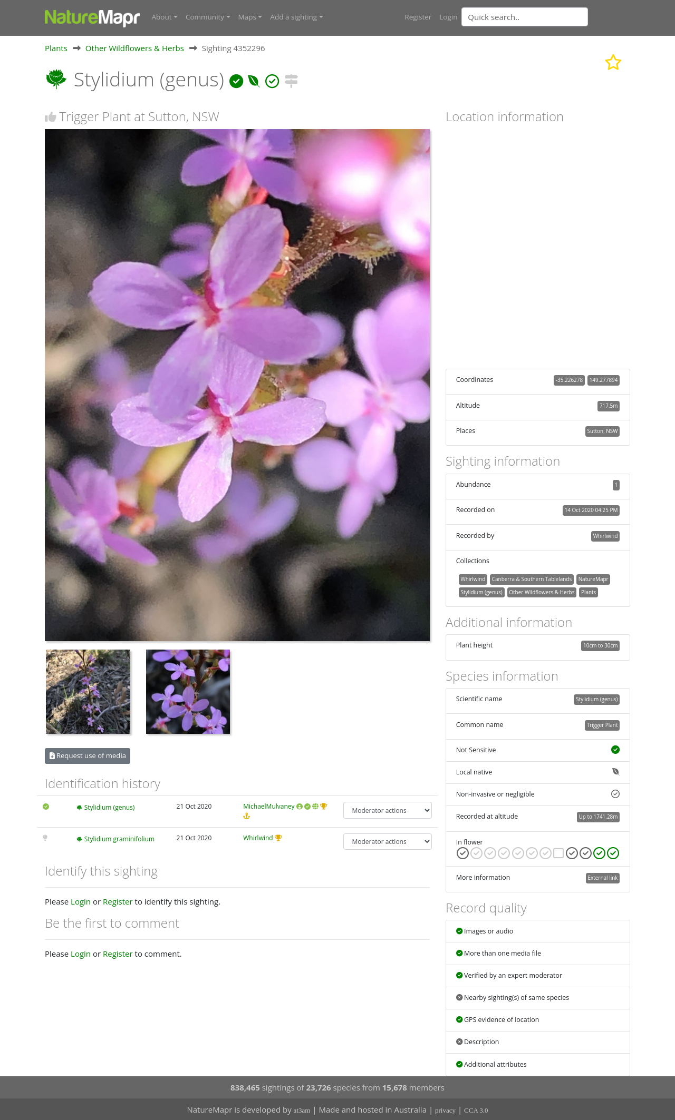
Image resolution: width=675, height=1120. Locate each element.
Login (448, 17)
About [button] (162, 17)
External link (602, 876)
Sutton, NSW (602, 430)
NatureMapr (593, 578)
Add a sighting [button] (293, 17)
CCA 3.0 (476, 1110)
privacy (445, 1110)
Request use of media (88, 754)
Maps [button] (247, 17)
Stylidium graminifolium (119, 837)
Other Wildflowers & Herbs (134, 47)
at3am (302, 1110)
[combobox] (545, 16)
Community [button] (205, 17)
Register (417, 17)
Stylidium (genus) (109, 806)
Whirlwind (258, 836)
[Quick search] (524, 16)
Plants (56, 47)
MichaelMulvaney (268, 805)
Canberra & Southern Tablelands (532, 578)
